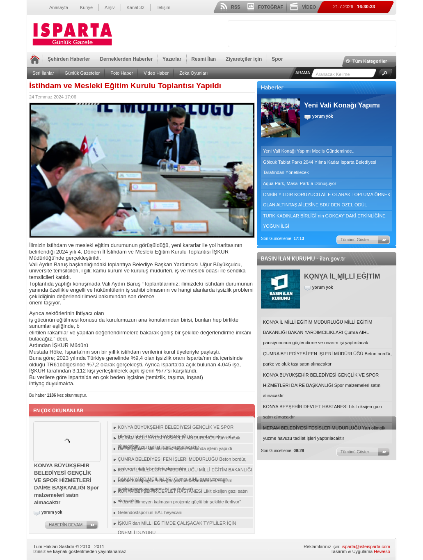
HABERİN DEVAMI (66, 525)
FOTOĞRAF (271, 7)
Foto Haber (121, 73)
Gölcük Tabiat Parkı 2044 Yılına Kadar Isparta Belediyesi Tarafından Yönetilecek (319, 167)
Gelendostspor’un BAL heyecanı (150, 512)
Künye (86, 7)
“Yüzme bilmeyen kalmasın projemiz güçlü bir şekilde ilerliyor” (179, 501)
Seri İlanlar (43, 73)
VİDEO (309, 7)
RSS (235, 7)
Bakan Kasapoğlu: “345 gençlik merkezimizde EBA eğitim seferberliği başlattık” (175, 481)
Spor (277, 59)
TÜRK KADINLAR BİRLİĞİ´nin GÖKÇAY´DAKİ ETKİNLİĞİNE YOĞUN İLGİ (324, 221)
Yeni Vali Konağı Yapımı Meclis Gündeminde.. (308, 151)
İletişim (163, 7)
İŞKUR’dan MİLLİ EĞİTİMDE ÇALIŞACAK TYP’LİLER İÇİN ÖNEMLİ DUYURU (177, 524)
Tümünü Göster (355, 240)
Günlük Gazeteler (82, 73)
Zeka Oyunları (193, 73)
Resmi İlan (203, 59)
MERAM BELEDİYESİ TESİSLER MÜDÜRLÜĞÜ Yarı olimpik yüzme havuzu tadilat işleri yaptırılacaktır (324, 433)
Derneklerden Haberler (126, 59)
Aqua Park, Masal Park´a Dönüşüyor (299, 183)
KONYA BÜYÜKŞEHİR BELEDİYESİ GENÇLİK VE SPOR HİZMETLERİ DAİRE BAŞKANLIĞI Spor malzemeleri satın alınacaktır (321, 385)
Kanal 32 (135, 7)
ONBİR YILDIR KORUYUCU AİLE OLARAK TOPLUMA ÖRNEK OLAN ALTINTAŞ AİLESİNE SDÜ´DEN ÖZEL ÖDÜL (327, 199)
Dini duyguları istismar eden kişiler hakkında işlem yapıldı (175, 448)
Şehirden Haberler (69, 59)
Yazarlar (171, 59)
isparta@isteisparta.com (366, 546)
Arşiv (109, 7)
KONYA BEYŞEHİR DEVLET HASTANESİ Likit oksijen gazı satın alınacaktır (322, 411)
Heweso (382, 551)
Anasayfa (58, 7)
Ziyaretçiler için (244, 59)
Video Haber (156, 73)
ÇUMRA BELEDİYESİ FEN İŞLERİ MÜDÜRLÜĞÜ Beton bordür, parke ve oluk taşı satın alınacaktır (327, 358)
